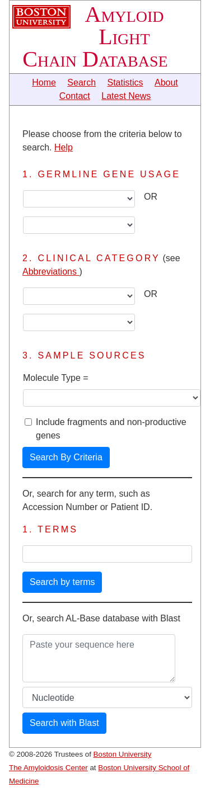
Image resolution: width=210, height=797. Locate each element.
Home (44, 82)
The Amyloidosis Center (48, 767)
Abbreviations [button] (50, 271)
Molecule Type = (55, 378)
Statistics (125, 82)
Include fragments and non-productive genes (111, 428)
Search (81, 82)
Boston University (123, 754)
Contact (74, 96)
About (166, 82)
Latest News (126, 96)
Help (63, 147)
